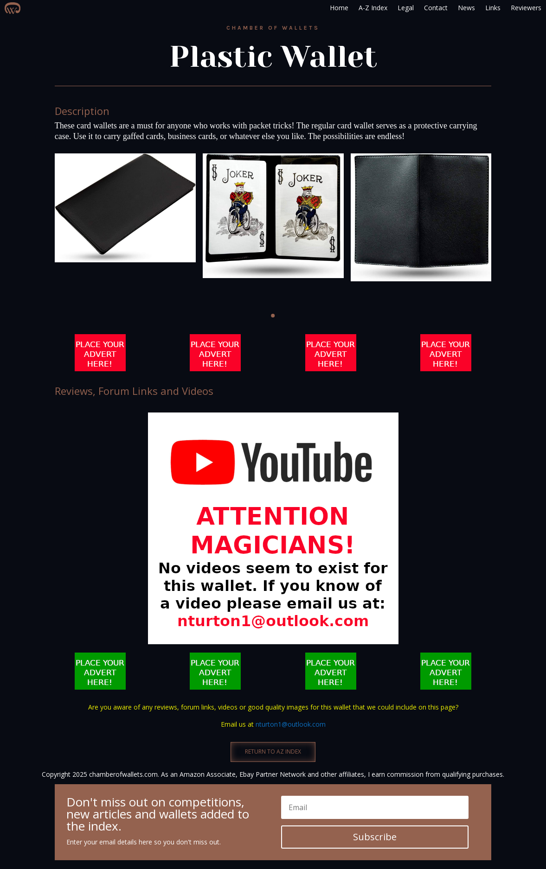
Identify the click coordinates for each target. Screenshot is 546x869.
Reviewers (526, 7)
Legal (406, 7)
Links (493, 7)
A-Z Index (373, 7)
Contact (436, 7)
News (466, 7)
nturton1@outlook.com (291, 724)
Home (339, 7)
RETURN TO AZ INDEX (273, 751)
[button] (273, 315)
